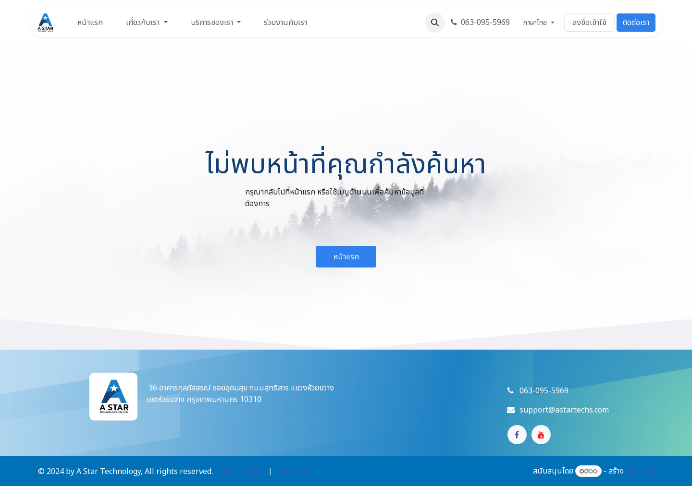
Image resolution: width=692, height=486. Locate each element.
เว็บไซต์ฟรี (641, 471)
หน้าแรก (346, 257)
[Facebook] (517, 434)
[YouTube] (541, 434)
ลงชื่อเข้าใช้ (589, 22)
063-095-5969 (480, 22)
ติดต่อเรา (636, 22)
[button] (435, 22)
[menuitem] (90, 22)
